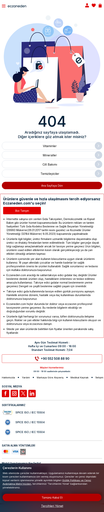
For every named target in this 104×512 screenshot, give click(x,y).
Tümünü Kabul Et (52, 497)
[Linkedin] (32, 393)
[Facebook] (5, 393)
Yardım (26, 377)
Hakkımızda (8, 377)
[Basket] (100, 6)
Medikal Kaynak (79, 377)
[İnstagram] (14, 393)
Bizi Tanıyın (22, 210)
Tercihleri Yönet (52, 506)
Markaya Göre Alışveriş (50, 377)
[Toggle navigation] (4, 6)
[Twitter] (23, 393)
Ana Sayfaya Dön (52, 185)
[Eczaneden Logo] (43, 6)
